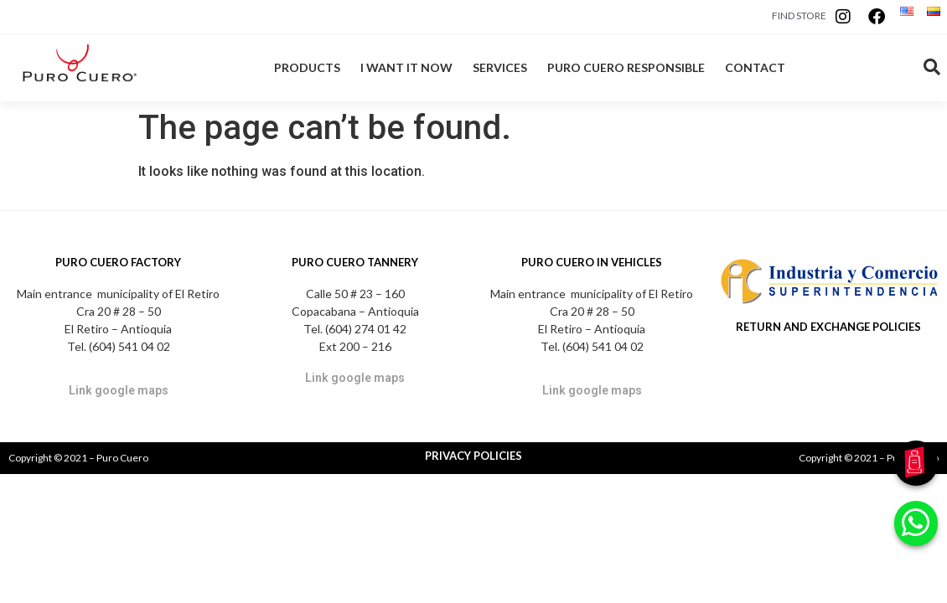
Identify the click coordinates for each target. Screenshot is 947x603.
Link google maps (118, 390)
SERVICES (500, 67)
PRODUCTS (307, 67)
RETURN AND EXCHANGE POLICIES (828, 326)
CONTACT (755, 67)
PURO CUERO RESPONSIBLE (626, 67)
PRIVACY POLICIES (473, 455)
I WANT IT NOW (406, 67)
